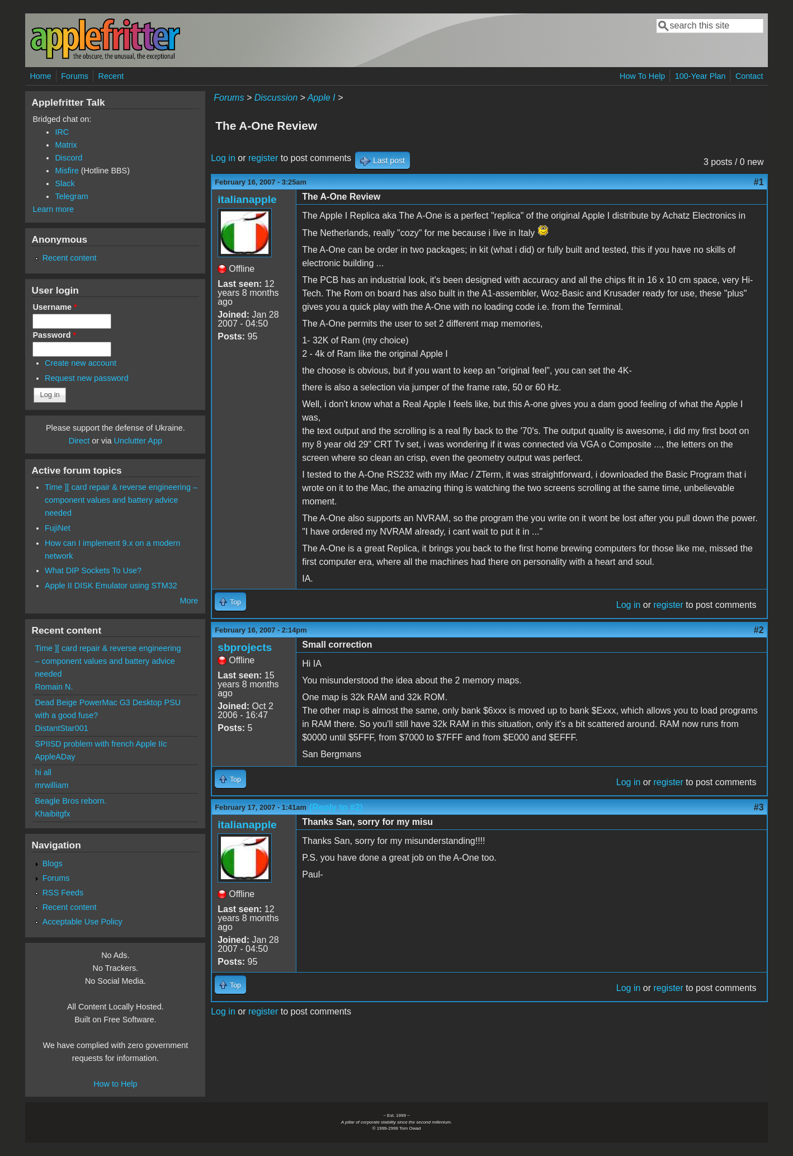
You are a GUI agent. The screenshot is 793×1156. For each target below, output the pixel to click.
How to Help (115, 1083)
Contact (749, 76)
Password (54, 335)
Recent (111, 76)
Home (40, 76)
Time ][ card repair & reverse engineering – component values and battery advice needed (121, 500)
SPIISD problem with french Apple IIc (101, 743)
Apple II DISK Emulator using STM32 (111, 585)
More (189, 600)
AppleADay (55, 756)
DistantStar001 (61, 728)
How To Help (642, 76)
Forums (74, 76)
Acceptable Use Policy (82, 921)
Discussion (276, 97)
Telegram (71, 196)
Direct (79, 440)
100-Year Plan (700, 76)
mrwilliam (51, 785)
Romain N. (54, 686)
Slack (64, 183)
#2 (759, 630)
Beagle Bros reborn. (70, 800)
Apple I (322, 97)
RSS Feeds (63, 892)
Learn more (53, 209)
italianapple (247, 199)
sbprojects (245, 647)
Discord (68, 157)
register (263, 158)
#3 (759, 807)
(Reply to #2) (336, 807)
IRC (62, 132)
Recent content (70, 257)
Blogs (53, 863)
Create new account (80, 362)
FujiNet (57, 527)
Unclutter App (138, 440)
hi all (43, 772)
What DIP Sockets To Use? (93, 570)
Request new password (87, 378)
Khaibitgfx (52, 813)
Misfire (66, 170)
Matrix (66, 144)
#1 (759, 182)
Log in (223, 158)
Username (54, 307)
